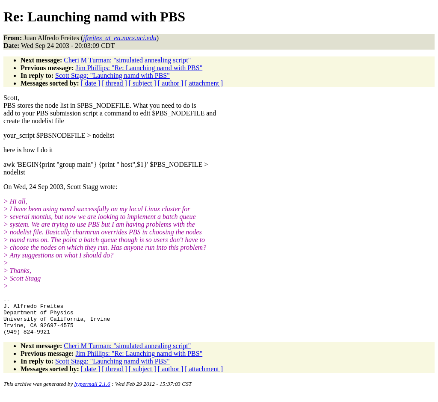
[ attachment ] (204, 83)
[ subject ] (142, 83)
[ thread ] (114, 83)
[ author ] (170, 83)
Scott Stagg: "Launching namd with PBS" (112, 75)
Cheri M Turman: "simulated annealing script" (127, 60)
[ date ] (90, 83)
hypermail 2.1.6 (92, 391)
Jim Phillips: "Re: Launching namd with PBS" (139, 67)
